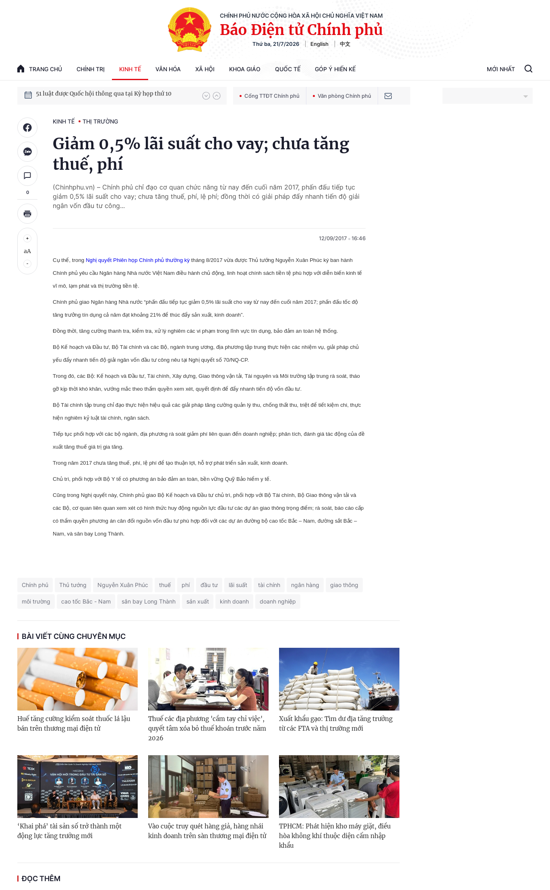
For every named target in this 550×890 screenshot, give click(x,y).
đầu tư (209, 584)
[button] (206, 96)
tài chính (269, 584)
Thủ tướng (73, 584)
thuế (165, 584)
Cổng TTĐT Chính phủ (270, 96)
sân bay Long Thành (149, 601)
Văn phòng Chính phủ (342, 96)
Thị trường (100, 121)
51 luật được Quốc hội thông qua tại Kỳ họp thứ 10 (104, 95)
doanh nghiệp (278, 601)
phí (186, 584)
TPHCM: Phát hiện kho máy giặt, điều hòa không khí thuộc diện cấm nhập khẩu (335, 835)
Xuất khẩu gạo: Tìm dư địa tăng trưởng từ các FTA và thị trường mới (336, 723)
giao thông (344, 584)
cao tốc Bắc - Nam (86, 601)
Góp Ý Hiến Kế (335, 69)
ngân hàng (305, 584)
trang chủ (39, 68)
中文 (345, 44)
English (319, 44)
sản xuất (197, 601)
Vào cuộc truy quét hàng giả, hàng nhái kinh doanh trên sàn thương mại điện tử (207, 831)
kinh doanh (234, 601)
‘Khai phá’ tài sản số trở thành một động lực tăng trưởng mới (69, 831)
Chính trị (91, 69)
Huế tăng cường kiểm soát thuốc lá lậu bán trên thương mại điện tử (73, 723)
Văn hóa (168, 69)
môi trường (36, 601)
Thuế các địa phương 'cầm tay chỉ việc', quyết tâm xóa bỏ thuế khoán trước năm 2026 (207, 728)
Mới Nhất (501, 69)
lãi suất (238, 584)
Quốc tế (287, 69)
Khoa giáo (245, 69)
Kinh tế (130, 69)
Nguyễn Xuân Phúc (122, 584)
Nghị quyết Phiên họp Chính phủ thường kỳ (138, 260)
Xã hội (205, 69)
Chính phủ (35, 584)
